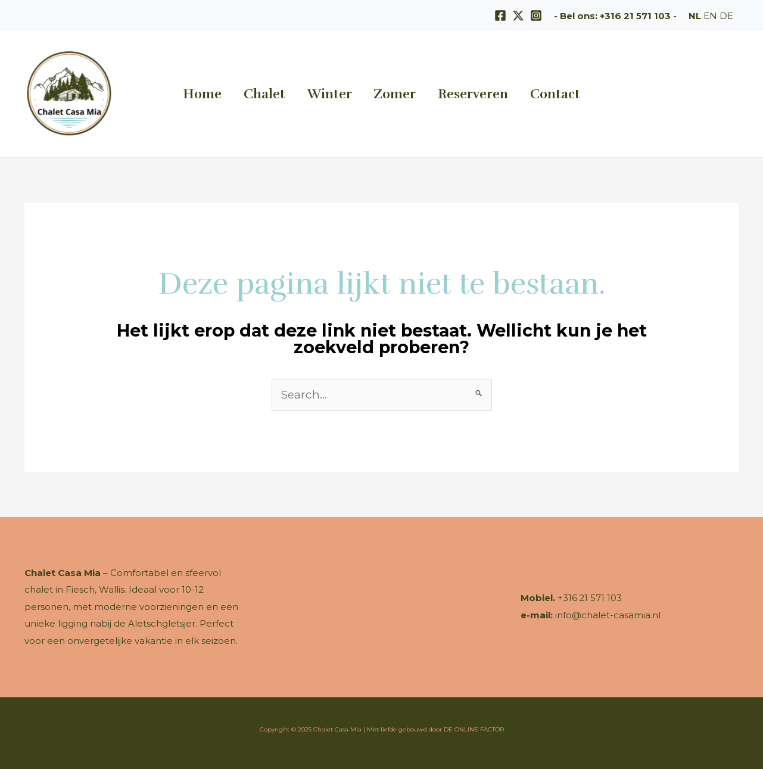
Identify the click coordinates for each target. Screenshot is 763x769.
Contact (530, 94)
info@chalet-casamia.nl (608, 615)
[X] (518, 15)
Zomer (390, 94)
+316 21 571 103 (635, 15)
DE (726, 15)
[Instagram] (536, 15)
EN (710, 15)
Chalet (279, 94)
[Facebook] (500, 15)
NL (695, 15)
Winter (334, 94)
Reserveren (458, 94)
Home (227, 94)
